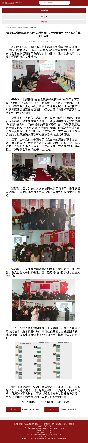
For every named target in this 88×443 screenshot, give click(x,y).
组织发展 (44, 17)
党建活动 (44, 22)
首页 (19, 28)
